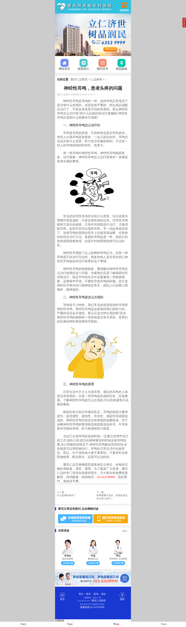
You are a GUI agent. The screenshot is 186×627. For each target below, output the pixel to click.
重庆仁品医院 (79, 79)
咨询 (96, 594)
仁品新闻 (96, 79)
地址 (103, 594)
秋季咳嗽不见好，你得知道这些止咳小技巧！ (112, 497)
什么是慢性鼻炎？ (66, 495)
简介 (81, 594)
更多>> (125, 531)
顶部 (122, 598)
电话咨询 (184, 22)
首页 (62, 598)
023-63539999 (124, 5)
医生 (88, 594)
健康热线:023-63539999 (92, 607)
